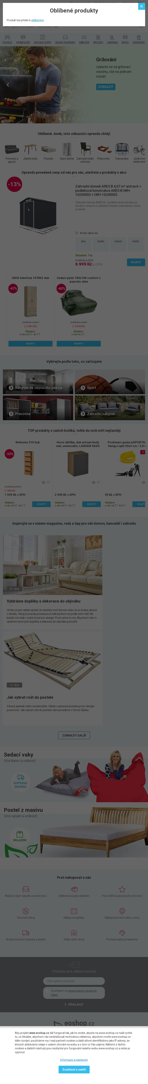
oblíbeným (37, 20)
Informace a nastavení (74, 1059)
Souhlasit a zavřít (74, 1069)
